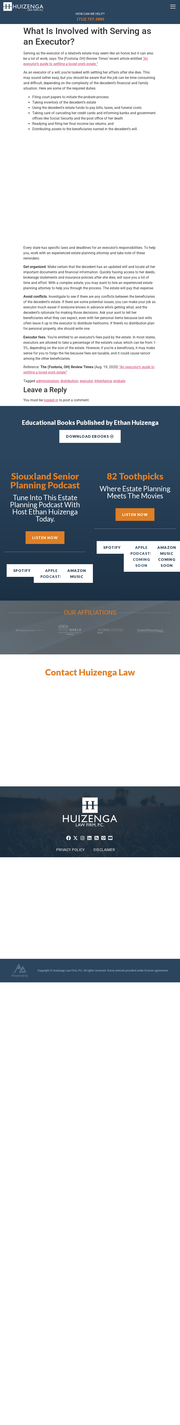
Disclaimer (104, 850)
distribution (69, 381)
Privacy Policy (70, 850)
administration (47, 381)
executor (86, 381)
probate (119, 381)
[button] (141, 556)
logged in (51, 400)
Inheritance (103, 381)
